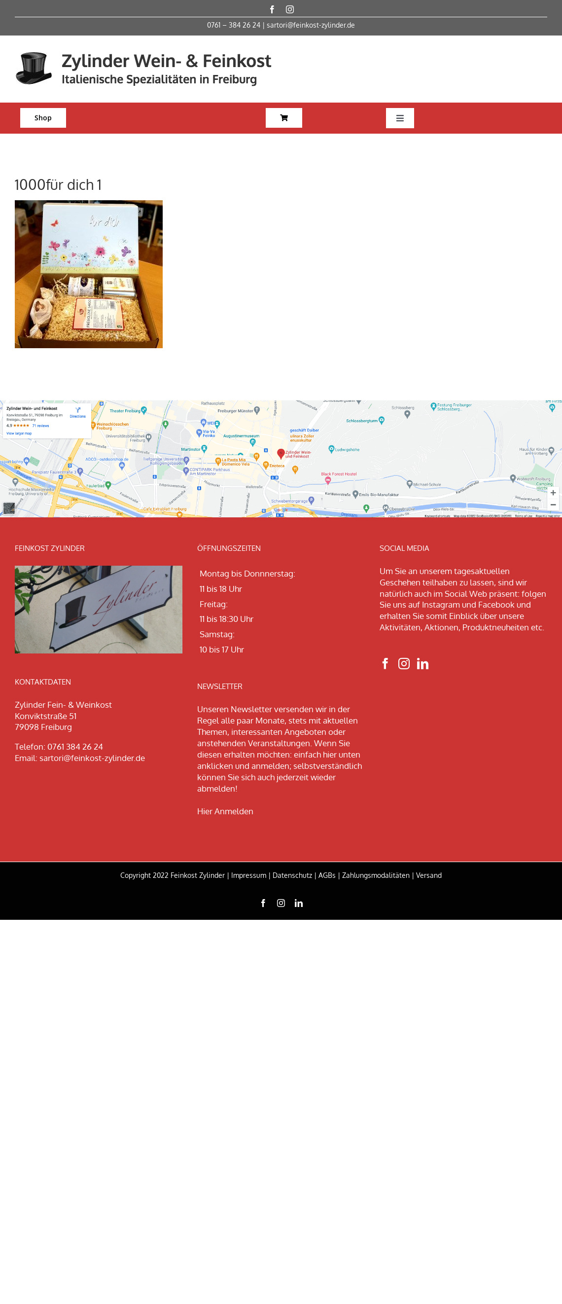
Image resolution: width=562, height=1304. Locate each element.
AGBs (327, 875)
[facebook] (272, 9)
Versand (429, 875)
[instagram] (290, 9)
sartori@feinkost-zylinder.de (311, 25)
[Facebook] (385, 663)
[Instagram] (404, 663)
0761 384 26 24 (75, 746)
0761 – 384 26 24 (233, 25)
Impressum (248, 875)
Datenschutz (292, 875)
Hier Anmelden (225, 811)
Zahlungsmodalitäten (376, 875)
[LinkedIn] (422, 663)
